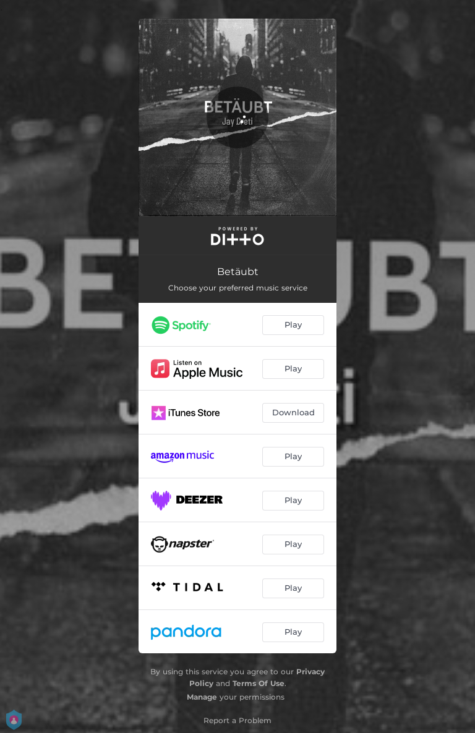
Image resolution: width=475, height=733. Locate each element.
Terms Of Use (259, 683)
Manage (202, 696)
